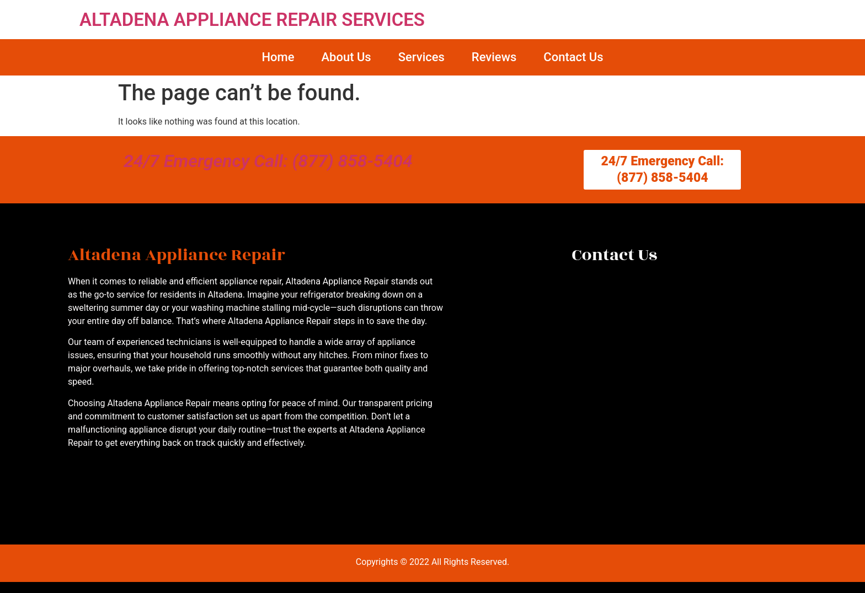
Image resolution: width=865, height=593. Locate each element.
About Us (346, 57)
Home (277, 57)
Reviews (494, 57)
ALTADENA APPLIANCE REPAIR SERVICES (252, 19)
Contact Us (573, 57)
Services (421, 57)
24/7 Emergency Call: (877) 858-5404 (268, 160)
